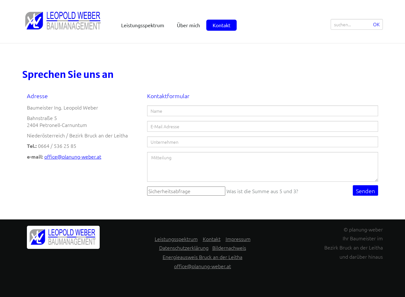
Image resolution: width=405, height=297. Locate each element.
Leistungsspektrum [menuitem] (142, 25)
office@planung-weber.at (72, 156)
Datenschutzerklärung (184, 247)
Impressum (238, 238)
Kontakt (212, 238)
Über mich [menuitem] (188, 25)
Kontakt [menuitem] (221, 25)
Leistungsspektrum (176, 238)
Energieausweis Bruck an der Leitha (202, 256)
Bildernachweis (229, 247)
